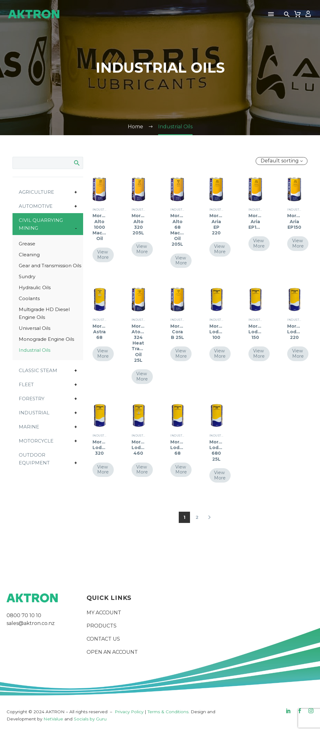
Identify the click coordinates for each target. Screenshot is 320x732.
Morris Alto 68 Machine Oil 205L (180, 230)
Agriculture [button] (36, 192)
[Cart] (297, 14)
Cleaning (29, 255)
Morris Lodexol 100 (218, 331)
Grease (27, 244)
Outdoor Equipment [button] (34, 459)
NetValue (53, 718)
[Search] (47, 163)
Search (76, 163)
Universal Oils (34, 328)
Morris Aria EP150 (294, 221)
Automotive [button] (35, 206)
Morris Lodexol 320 (102, 447)
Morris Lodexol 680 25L (218, 450)
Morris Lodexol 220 (296, 331)
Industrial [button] (34, 413)
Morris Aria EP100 (255, 221)
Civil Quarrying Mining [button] (41, 224)
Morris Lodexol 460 (141, 447)
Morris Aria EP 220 (216, 224)
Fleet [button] (26, 384)
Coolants (29, 298)
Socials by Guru (90, 718)
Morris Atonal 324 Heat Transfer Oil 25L (142, 343)
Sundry (27, 276)
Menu (271, 14)
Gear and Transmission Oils (50, 266)
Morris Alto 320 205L (139, 224)
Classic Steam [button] (38, 370)
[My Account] (308, 14)
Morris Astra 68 (99, 331)
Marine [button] (29, 427)
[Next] (209, 517)
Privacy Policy (129, 711)
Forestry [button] (31, 399)
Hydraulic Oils (35, 287)
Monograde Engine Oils (46, 339)
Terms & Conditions (168, 711)
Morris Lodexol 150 (258, 331)
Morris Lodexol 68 (179, 447)
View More (103, 254)
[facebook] (299, 710)
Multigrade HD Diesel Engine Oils (44, 313)
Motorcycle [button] (36, 441)
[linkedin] (288, 710)
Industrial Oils (34, 350)
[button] (287, 14)
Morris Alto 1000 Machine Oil (102, 227)
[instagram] (310, 710)
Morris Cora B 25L (177, 331)
